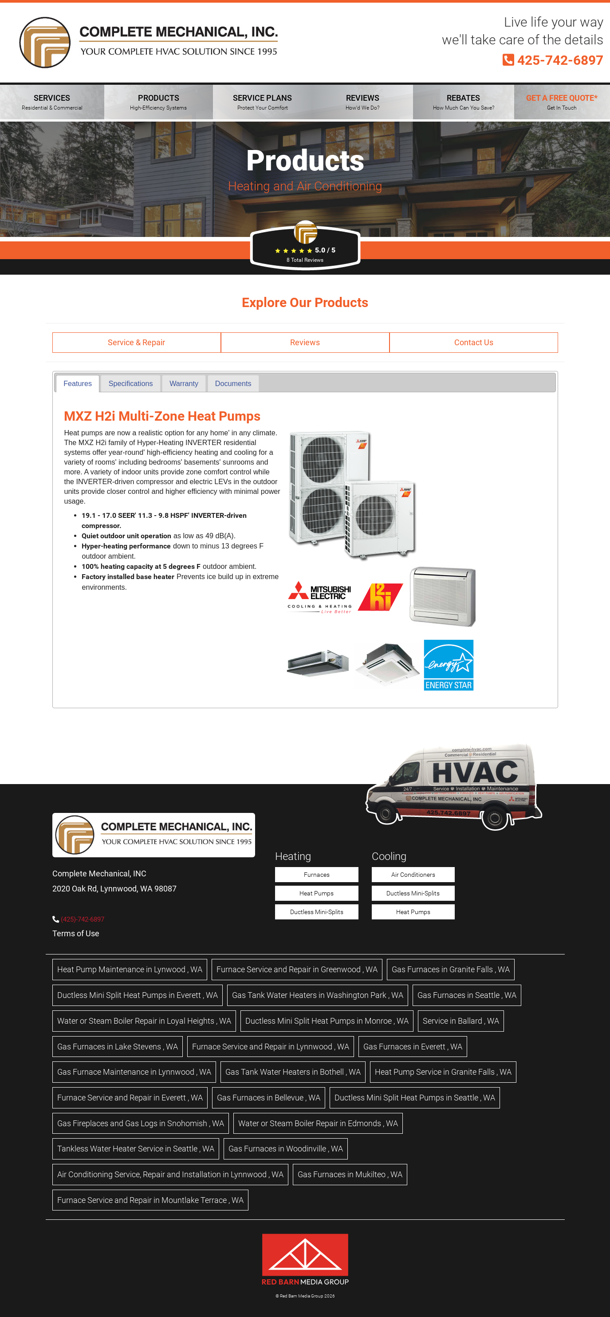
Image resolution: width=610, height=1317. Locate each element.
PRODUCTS (158, 102)
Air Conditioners (413, 874)
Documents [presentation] (233, 383)
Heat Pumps (316, 893)
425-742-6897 (553, 60)
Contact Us (473, 342)
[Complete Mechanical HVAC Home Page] (149, 43)
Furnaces (317, 874)
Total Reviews (305, 260)
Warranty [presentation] (183, 383)
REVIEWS (362, 102)
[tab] (77, 383)
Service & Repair (136, 342)
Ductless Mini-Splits (316, 911)
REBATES (463, 102)
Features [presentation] (77, 383)
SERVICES (52, 102)
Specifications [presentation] (131, 383)
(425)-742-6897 (82, 919)
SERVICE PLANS (262, 102)
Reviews (305, 342)
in (129, 969)
